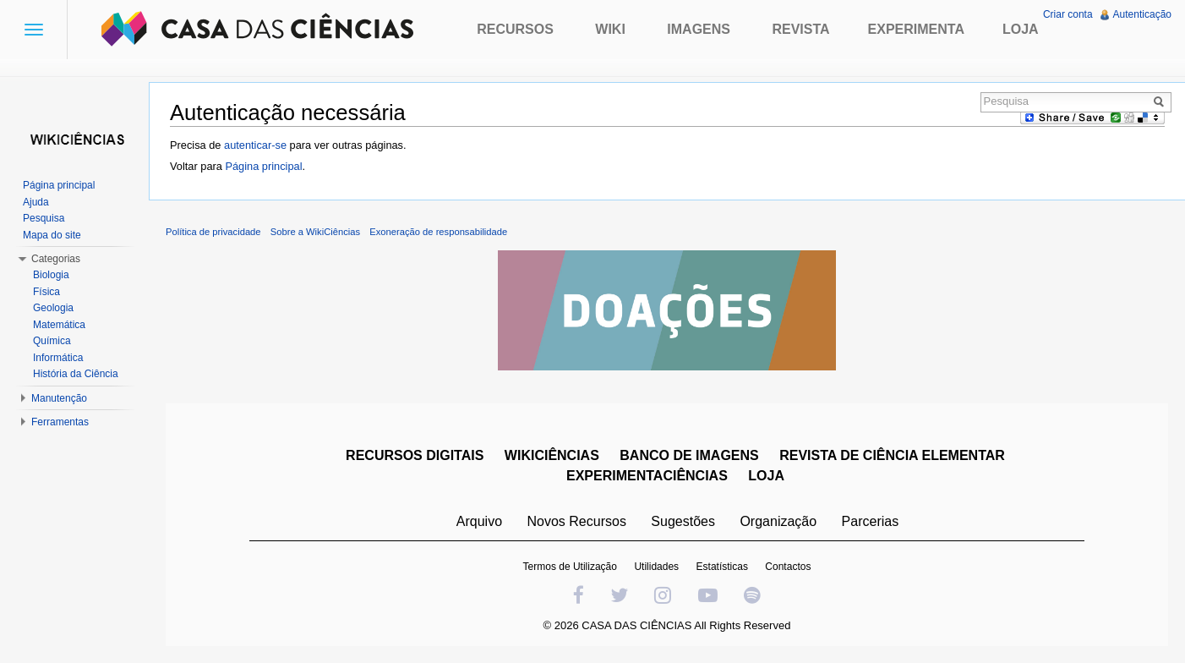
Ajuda (36, 202)
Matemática (59, 325)
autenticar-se (255, 145)
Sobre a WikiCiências (315, 232)
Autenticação (1142, 14)
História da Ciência (75, 374)
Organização (778, 521)
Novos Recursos (576, 521)
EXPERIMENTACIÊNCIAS (647, 475)
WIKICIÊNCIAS (552, 455)
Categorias (55, 259)
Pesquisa (43, 218)
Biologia (51, 275)
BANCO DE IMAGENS (689, 455)
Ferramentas (60, 422)
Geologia (53, 308)
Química (52, 341)
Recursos (515, 29)
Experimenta (916, 29)
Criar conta (1068, 14)
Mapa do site (52, 235)
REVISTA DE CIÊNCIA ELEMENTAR (892, 455)
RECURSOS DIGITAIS (414, 455)
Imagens (698, 29)
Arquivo (479, 521)
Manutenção (59, 398)
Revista (800, 29)
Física (46, 292)
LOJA (766, 475)
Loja (1020, 29)
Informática (58, 358)
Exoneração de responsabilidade (438, 232)
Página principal (263, 166)
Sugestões (683, 521)
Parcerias (870, 521)
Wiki (610, 29)
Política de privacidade (213, 232)
